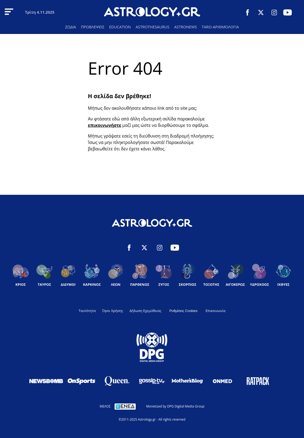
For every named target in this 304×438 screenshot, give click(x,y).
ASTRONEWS (185, 26)
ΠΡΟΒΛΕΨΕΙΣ (92, 26)
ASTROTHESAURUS (152, 26)
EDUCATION (120, 26)
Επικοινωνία (215, 310)
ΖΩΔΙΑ (70, 26)
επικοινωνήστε (104, 125)
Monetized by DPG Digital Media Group (175, 406)
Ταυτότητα (87, 310)
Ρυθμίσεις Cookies (183, 311)
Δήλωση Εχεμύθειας (145, 310)
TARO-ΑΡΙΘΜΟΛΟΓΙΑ (220, 26)
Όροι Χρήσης (112, 310)
